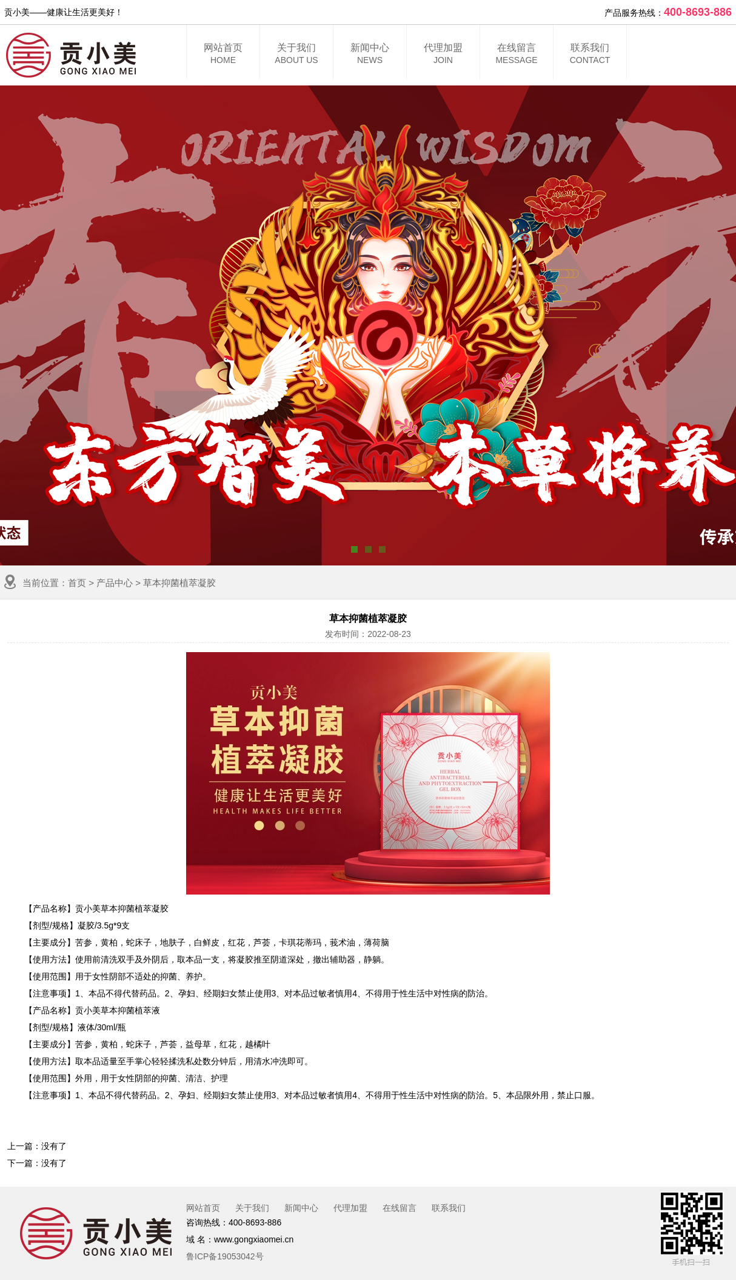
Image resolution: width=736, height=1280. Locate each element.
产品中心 (114, 583)
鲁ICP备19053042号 (225, 1256)
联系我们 (590, 55)
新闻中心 (369, 55)
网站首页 (223, 55)
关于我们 (296, 55)
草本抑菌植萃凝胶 (179, 583)
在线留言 (516, 55)
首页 (77, 583)
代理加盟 (443, 55)
